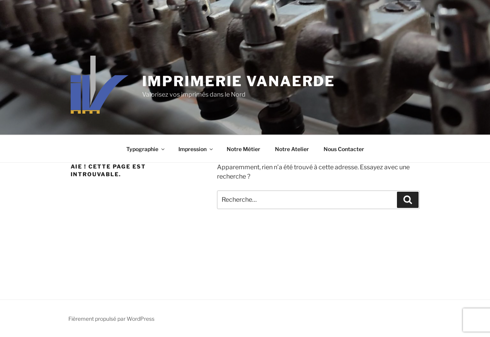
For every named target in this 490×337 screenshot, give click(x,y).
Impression (196, 149)
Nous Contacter (344, 149)
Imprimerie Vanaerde (239, 81)
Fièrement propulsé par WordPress (111, 318)
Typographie (146, 149)
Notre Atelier (292, 149)
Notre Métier (243, 149)
